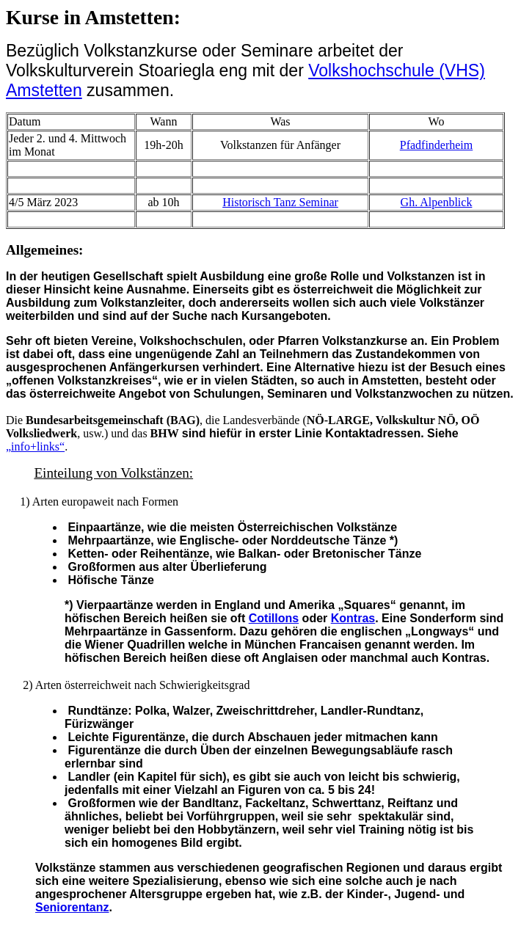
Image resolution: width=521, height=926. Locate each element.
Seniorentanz (72, 907)
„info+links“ (35, 446)
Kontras (353, 618)
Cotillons (274, 618)
